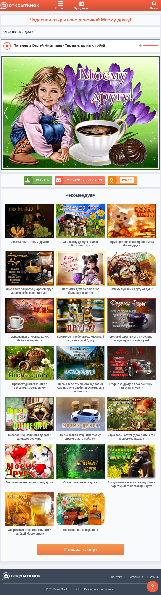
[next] (155, 113)
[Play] (7, 46)
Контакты (117, 577)
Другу (29, 32)
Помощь (153, 577)
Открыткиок (12, 32)
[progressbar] (150, 45)
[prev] (5, 113)
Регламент (135, 577)
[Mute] (140, 46)
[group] (80, 45)
